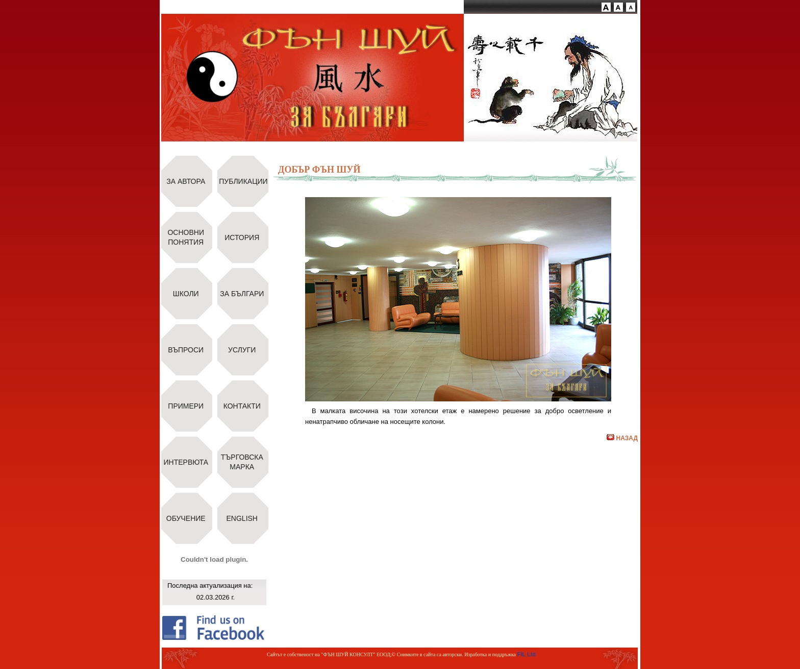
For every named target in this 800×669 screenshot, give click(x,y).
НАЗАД (622, 438)
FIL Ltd (526, 654)
